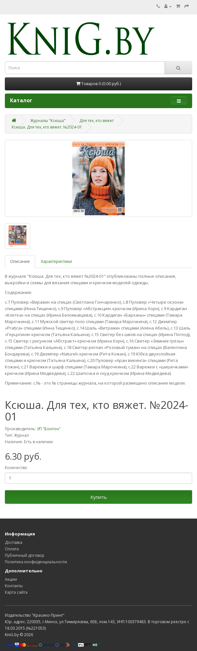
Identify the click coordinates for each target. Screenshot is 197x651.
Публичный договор (24, 555)
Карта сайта (16, 592)
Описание (20, 261)
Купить (98, 497)
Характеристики (56, 261)
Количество (16, 467)
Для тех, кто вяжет (96, 120)
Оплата (12, 549)
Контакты (14, 586)
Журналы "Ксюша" (47, 120)
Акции (11, 579)
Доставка (13, 542)
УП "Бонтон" (49, 429)
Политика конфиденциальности (36, 562)
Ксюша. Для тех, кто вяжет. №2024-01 (47, 127)
